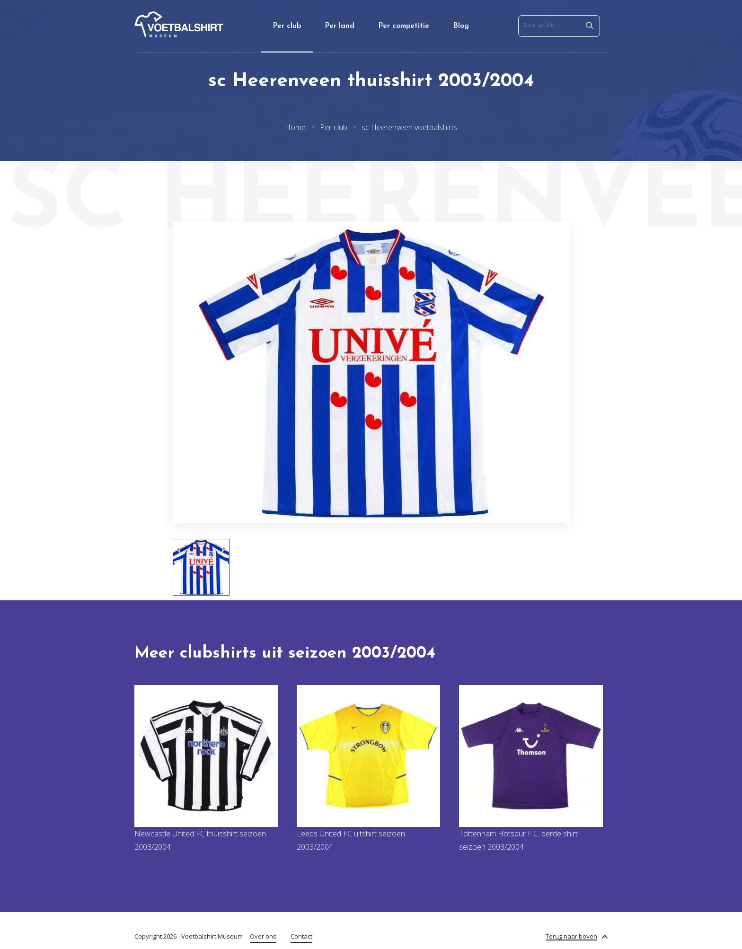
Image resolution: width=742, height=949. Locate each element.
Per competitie (403, 26)
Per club (287, 26)
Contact (301, 936)
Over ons (263, 936)
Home (295, 127)
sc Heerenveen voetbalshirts (410, 127)
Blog (461, 26)
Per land (339, 26)
